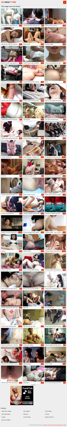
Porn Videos (26, 411)
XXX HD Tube (27, 417)
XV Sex (47, 414)
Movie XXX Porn (49, 417)
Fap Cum (25, 414)
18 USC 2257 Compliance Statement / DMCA (57, 425)
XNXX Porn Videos (6, 411)
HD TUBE (8, 2)
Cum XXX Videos (6, 420)
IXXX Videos (48, 411)
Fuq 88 (3, 417)
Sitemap (45, 425)
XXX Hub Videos (6, 414)
